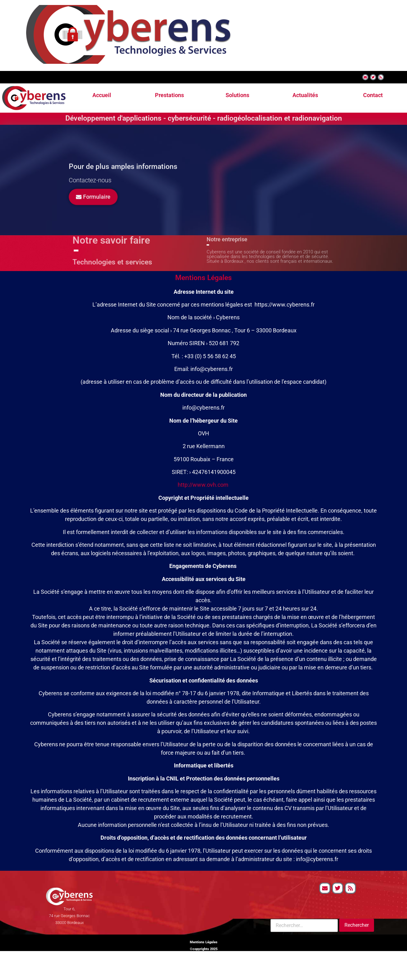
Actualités (305, 95)
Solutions (237, 95)
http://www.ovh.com (203, 484)
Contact (373, 95)
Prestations (169, 95)
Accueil (101, 95)
